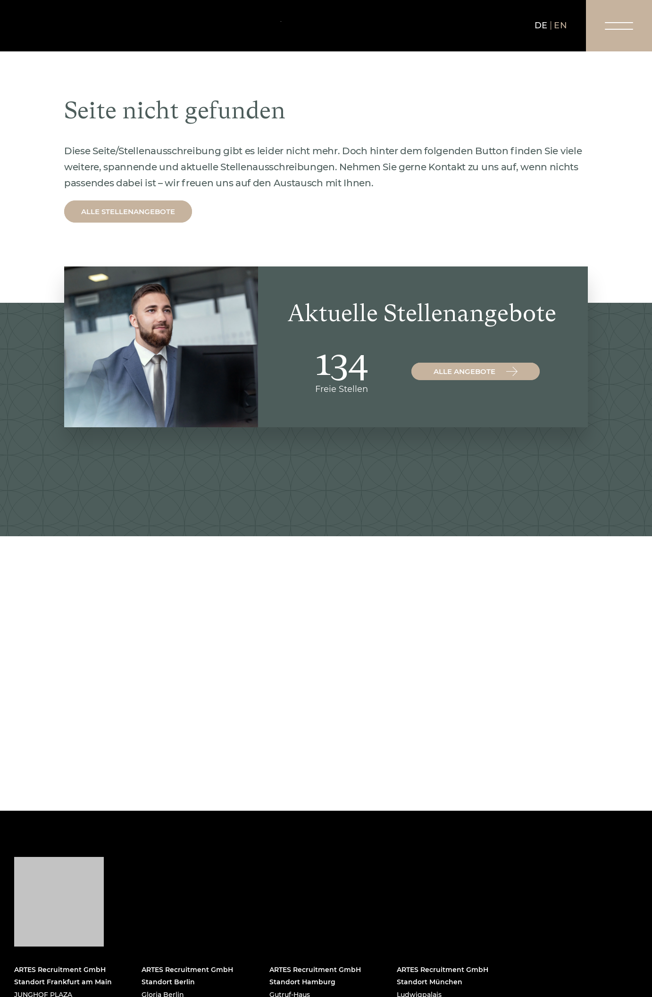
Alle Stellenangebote (128, 211)
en (560, 25)
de (541, 25)
